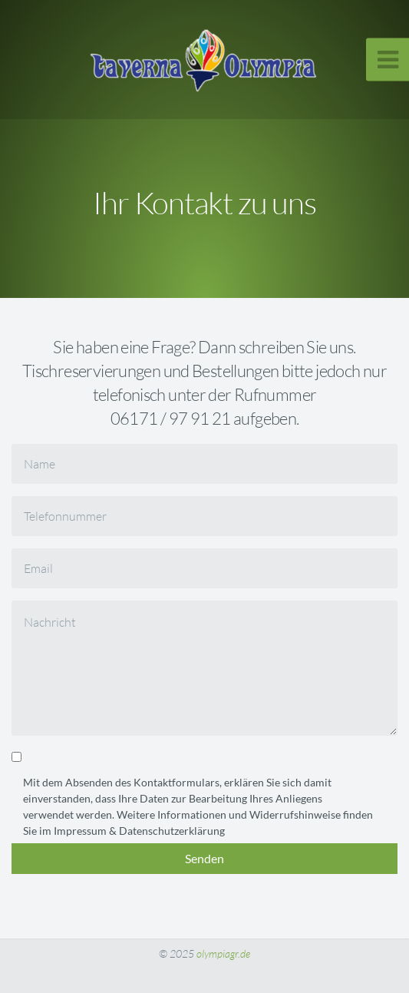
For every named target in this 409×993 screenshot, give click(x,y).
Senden (204, 858)
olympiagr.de (223, 953)
